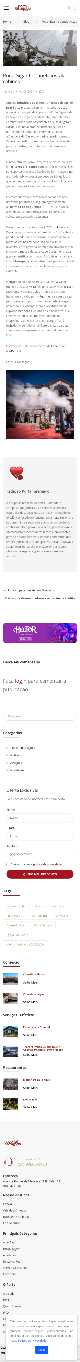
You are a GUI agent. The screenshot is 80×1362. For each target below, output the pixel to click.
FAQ (6, 1312)
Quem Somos (12, 1306)
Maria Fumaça (42, 925)
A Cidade (8, 1293)
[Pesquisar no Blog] (40, 716)
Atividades (9, 1255)
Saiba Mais (30, 982)
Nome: (11, 810)
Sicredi (39, 906)
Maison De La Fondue (36, 1080)
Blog (26, 21)
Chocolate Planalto (35, 974)
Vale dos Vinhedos (15, 1210)
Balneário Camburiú (15, 1217)
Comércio (9, 1274)
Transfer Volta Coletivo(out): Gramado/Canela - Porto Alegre (43, 1048)
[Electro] (23, 8)
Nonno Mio (30, 1099)
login (20, 680)
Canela (55, 346)
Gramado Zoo (16, 925)
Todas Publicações (20, 748)
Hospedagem (12, 1249)
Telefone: (13, 846)
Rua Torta (58, 906)
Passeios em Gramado (37, 1027)
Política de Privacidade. (32, 1340)
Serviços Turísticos (15, 1268)
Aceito (42, 1349)
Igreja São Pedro (17, 935)
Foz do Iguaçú (12, 1223)
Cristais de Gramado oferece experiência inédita (40, 600)
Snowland (61, 916)
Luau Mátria (14, 916)
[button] (74, 8)
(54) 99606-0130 (32, 1164)
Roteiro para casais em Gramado (29, 590)
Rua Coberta (39, 916)
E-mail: (11, 828)
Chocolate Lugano (34, 994)
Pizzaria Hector (16, 906)
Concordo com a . (37, 864)
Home (7, 21)
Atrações (14, 763)
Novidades (15, 770)
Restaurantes (11, 1261)
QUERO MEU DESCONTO (40, 874)
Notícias (13, 755)
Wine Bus (15, 351)
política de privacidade (47, 864)
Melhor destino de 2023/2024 (26, 944)
